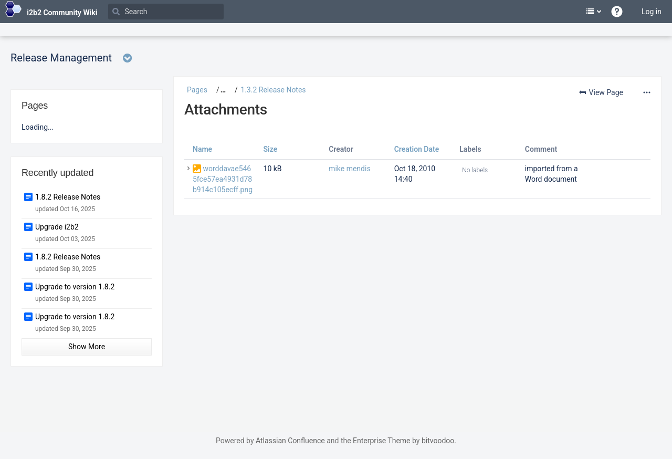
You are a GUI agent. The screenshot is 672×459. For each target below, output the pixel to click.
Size (271, 149)
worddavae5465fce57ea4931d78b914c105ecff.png (223, 179)
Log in (652, 11)
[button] (219, 90)
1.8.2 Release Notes (67, 197)
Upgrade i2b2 (57, 227)
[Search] (166, 11)
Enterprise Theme (381, 440)
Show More (86, 346)
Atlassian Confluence (290, 440)
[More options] (645, 92)
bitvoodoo (438, 440)
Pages (197, 90)
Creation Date (416, 149)
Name (202, 149)
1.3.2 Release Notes (273, 90)
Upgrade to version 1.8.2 (74, 287)
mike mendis (350, 168)
